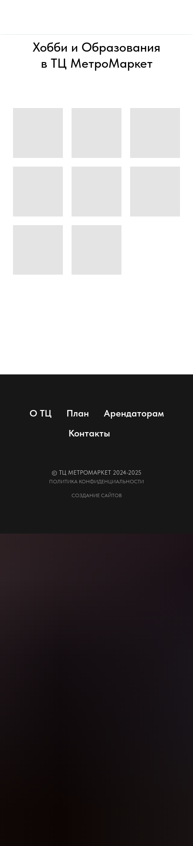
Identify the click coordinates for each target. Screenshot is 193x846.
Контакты (89, 433)
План (77, 413)
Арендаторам (134, 413)
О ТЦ (40, 413)
